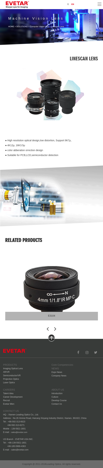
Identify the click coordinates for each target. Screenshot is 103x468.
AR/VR (6, 372)
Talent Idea (8, 393)
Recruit (6, 400)
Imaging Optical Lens (13, 368)
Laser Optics (9, 382)
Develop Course (59, 400)
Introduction (57, 393)
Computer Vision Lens (39, 26)
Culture (55, 397)
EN (72, 4)
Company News (59, 375)
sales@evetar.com (19, 432)
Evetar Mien (8, 404)
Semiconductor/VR (12, 375)
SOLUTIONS (22, 26)
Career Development (13, 397)
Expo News (57, 372)
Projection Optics (11, 379)
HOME (11, 26)
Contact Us (57, 404)
